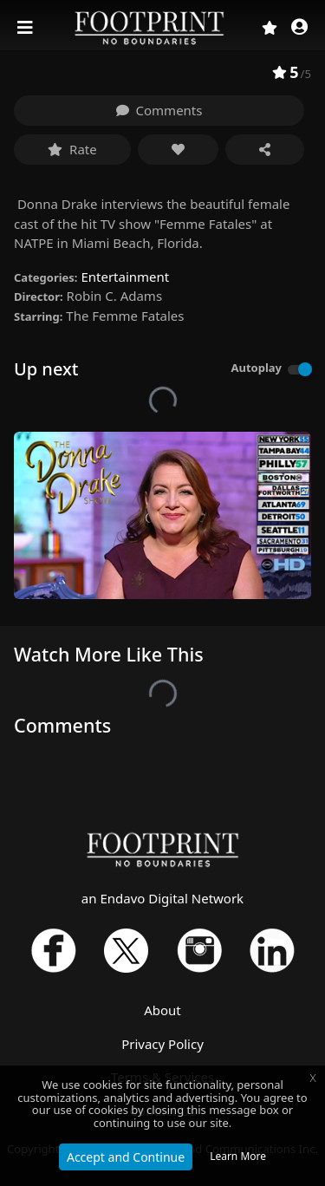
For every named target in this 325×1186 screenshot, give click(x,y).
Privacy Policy (162, 1043)
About (162, 1010)
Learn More (238, 1156)
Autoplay (256, 367)
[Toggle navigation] (26, 28)
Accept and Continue (126, 1157)
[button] (299, 28)
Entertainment (125, 276)
